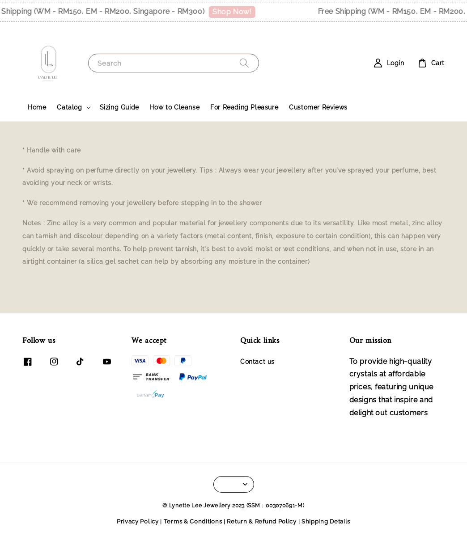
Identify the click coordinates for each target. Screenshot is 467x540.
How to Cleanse (175, 107)
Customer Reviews (318, 107)
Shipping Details (325, 521)
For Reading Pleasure (244, 107)
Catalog (69, 107)
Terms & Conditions (193, 521)
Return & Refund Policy (261, 521)
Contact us (257, 361)
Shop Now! (234, 12)
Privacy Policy (138, 521)
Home (37, 107)
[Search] (244, 63)
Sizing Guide (119, 107)
